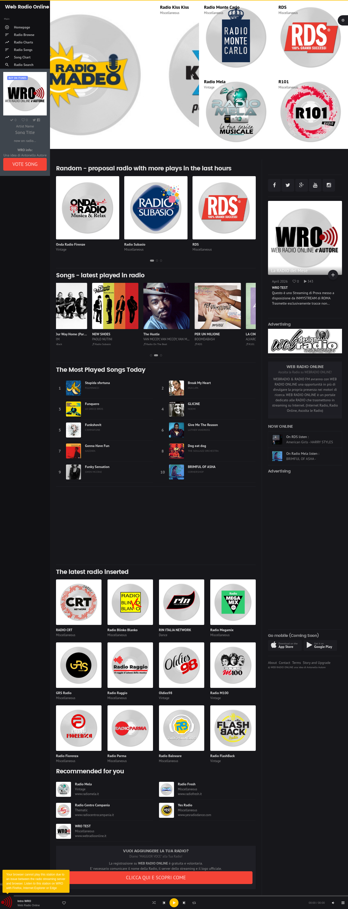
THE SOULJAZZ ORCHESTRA (203, 451)
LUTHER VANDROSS (199, 430)
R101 (283, 81)
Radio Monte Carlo (222, 7)
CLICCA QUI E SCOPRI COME (156, 877)
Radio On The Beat (170, 344)
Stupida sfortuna (97, 383)
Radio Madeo (67, 7)
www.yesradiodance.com (194, 815)
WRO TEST (83, 826)
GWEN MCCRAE (93, 471)
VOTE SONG (25, 164)
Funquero (92, 404)
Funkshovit (93, 425)
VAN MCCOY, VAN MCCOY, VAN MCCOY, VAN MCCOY (192, 339)
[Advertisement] (156, 526)
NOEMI (192, 409)
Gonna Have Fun (97, 446)
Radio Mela (215, 81)
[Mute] (333, 903)
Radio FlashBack (66, 344)
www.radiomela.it (87, 794)
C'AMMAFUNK (92, 430)
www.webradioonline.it (90, 836)
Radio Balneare (170, 756)
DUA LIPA (193, 388)
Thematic (81, 810)
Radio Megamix (222, 630)
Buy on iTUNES (17, 78)
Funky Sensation (97, 466)
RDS (282, 7)
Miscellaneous (64, 13)
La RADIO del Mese (289, 270)
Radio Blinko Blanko (123, 630)
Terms (296, 662)
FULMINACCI (92, 388)
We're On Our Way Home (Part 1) (80, 334)
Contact (284, 662)
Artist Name (25, 126)
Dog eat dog (197, 446)
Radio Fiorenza (67, 756)
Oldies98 (165, 693)
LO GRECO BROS (94, 409)
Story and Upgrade (316, 662)
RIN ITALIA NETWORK (175, 630)
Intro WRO (24, 901)
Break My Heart (199, 383)
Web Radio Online (29, 905)
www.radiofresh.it (190, 794)
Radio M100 (219, 693)
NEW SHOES (116, 334)
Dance (163, 635)
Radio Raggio (117, 693)
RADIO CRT (64, 630)
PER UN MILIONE (222, 334)
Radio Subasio (134, 244)
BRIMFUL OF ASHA (202, 466)
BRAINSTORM (65, 339)
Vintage (209, 87)
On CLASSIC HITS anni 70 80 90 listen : (310, 439)
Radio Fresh (187, 784)
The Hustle (166, 334)
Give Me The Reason (203, 425)
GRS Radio (64, 693)
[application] (174, 903)
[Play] (174, 902)
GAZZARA (90, 451)
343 (309, 281)
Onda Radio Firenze (70, 244)
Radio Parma (117, 756)
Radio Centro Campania (92, 805)
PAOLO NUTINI (117, 339)
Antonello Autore (316, 667)
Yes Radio (185, 805)
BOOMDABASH (220, 339)
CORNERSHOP (196, 471)
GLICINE (194, 404)
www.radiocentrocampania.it (94, 815)
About (272, 662)
